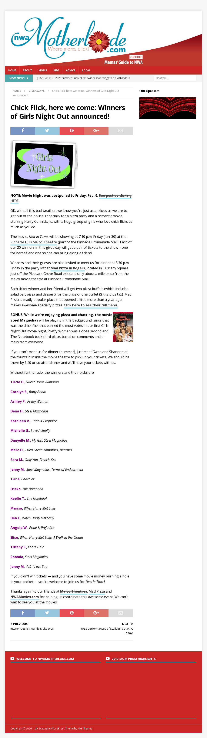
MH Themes (85, 728)
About (27, 70)
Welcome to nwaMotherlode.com (45, 659)
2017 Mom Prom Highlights (134, 659)
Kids (56, 70)
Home (12, 70)
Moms (43, 70)
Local (86, 70)
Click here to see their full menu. (91, 305)
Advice (70, 70)
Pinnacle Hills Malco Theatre (33, 242)
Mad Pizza (97, 591)
